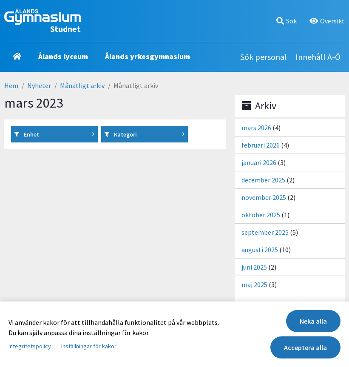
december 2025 (263, 180)
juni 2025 (254, 267)
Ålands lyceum (63, 56)
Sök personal (263, 56)
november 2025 (263, 197)
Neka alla (313, 321)
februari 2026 (260, 145)
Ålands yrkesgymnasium (147, 56)
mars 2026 (256, 127)
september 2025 (265, 232)
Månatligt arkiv (82, 85)
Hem (11, 85)
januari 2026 (258, 162)
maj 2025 (254, 284)
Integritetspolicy (30, 346)
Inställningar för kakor (88, 346)
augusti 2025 (259, 249)
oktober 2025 (260, 215)
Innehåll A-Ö (317, 56)
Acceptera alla (305, 347)
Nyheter (39, 85)
